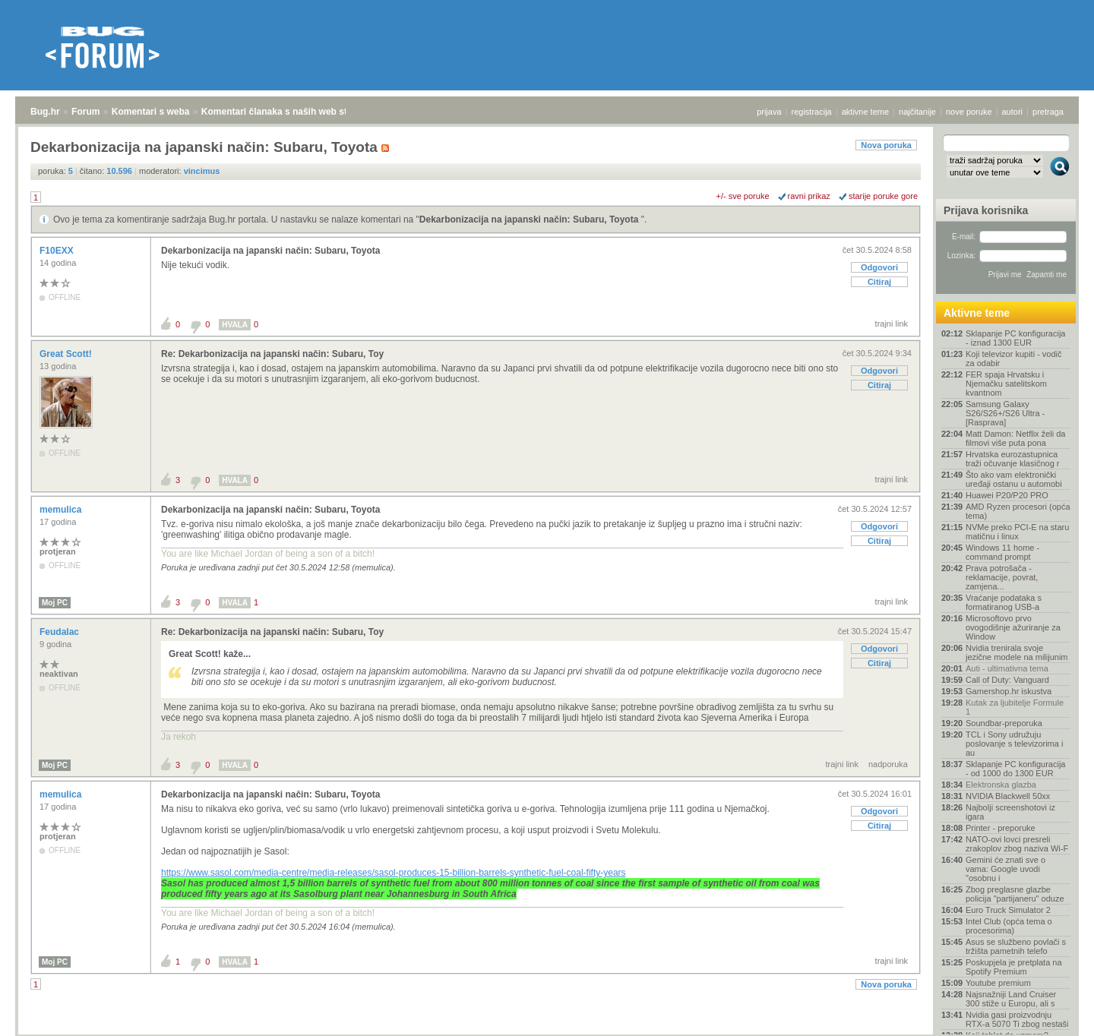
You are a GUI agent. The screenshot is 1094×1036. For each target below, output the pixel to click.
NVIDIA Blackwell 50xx (1008, 796)
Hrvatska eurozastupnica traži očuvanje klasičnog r (1013, 459)
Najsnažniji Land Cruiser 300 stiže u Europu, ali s (1011, 999)
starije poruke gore (883, 196)
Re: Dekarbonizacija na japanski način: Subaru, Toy (272, 354)
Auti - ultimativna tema (1007, 668)
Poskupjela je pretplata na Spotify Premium (1014, 967)
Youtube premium (998, 982)
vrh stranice (1052, 1014)
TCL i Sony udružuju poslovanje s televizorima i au (1014, 743)
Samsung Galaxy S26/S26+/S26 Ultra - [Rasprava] (1005, 413)
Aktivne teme (977, 313)
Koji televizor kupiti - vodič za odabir (1014, 358)
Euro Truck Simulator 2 (1008, 909)
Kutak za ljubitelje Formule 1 (1015, 707)
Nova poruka (886, 145)
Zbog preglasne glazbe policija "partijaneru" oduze (1015, 894)
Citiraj (879, 281)
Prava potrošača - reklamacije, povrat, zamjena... (1002, 577)
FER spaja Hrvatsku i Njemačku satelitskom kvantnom (1006, 383)
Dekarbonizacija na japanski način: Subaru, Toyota (530, 219)
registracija (812, 111)
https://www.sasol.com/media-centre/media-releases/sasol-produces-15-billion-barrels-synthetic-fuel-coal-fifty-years (393, 872)
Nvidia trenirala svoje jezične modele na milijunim (1017, 652)
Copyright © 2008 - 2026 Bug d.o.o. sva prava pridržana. (547, 1031)
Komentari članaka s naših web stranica (287, 111)
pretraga (1048, 111)
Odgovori (879, 267)
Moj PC (55, 603)
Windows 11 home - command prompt (1002, 552)
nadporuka (888, 764)
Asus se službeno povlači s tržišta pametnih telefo (1016, 946)
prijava (769, 111)
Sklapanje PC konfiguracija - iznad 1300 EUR (1015, 338)
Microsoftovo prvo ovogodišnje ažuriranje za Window (1013, 627)
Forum (85, 111)
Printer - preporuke (1001, 827)
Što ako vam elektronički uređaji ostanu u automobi (1014, 479)
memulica (62, 509)
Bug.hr (45, 111)
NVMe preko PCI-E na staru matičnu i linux (1017, 532)
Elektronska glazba (1001, 784)
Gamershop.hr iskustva (1008, 691)
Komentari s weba (151, 111)
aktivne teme (865, 111)
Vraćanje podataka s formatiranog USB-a (1004, 602)
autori (1012, 111)
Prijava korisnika (986, 210)
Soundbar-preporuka (1004, 723)
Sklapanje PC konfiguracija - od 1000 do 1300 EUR (1015, 769)
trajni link (891, 323)
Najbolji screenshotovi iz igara (1010, 812)
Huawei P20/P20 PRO (1007, 495)
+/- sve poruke (743, 196)
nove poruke (969, 111)
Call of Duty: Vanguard (1007, 679)
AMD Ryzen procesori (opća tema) (1018, 511)
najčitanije (917, 111)
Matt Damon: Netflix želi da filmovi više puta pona (1015, 438)
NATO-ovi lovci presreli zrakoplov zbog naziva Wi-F (1017, 844)
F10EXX (58, 250)
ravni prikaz (809, 196)
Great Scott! (67, 354)
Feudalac (60, 632)
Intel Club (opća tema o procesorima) (1009, 926)
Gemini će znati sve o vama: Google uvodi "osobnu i (1005, 869)
